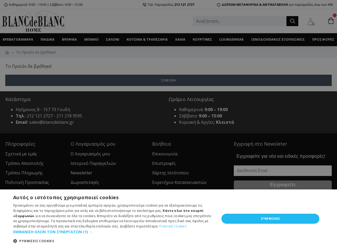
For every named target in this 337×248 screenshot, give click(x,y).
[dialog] (168, 218)
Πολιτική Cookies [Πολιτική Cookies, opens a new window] (172, 226)
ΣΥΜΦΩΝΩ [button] (270, 218)
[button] (113, 232)
